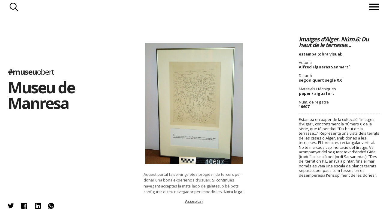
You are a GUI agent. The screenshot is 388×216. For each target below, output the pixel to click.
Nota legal (234, 191)
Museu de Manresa (41, 95)
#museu (31, 71)
